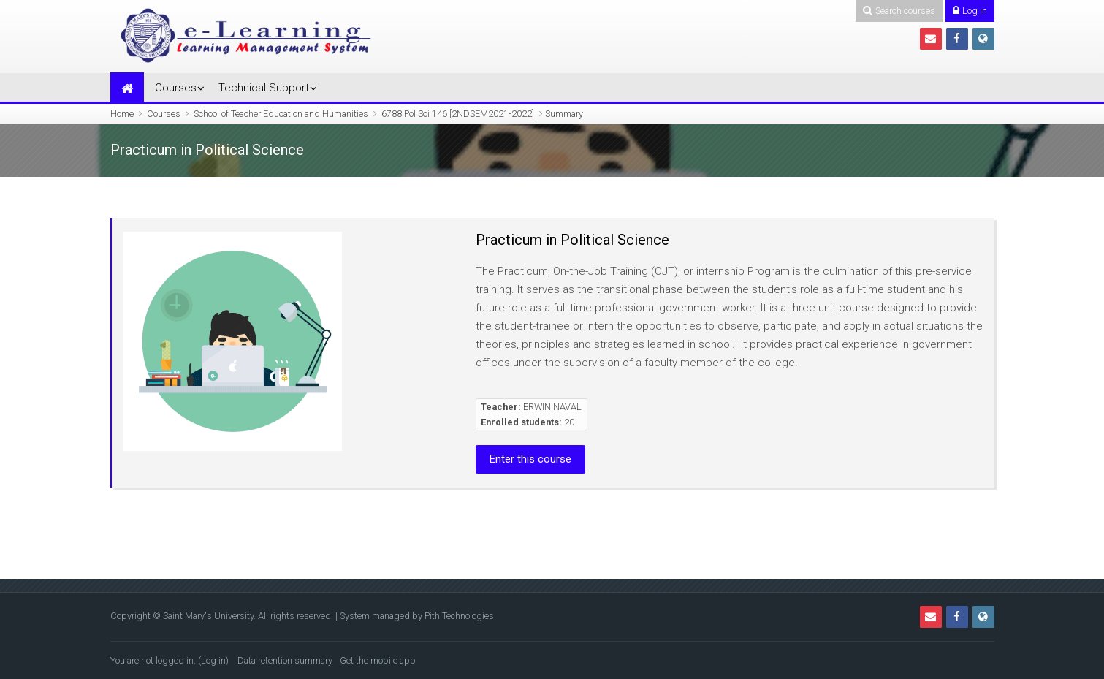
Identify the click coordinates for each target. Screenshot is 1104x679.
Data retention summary (284, 660)
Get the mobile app (378, 660)
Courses (176, 87)
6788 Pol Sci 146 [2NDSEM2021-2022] (457, 113)
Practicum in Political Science (572, 240)
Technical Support (263, 87)
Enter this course (530, 459)
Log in (213, 660)
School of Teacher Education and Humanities (281, 113)
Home (122, 113)
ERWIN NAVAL (552, 406)
